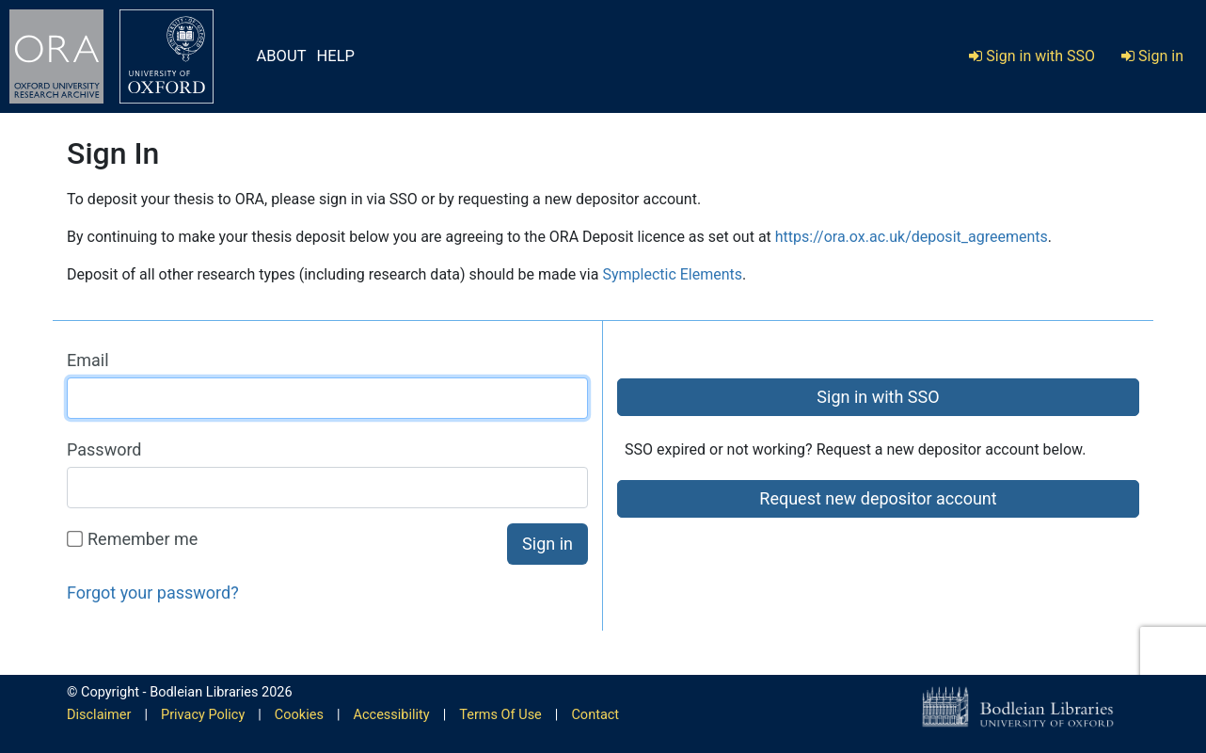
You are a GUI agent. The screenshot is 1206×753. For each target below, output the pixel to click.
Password (104, 449)
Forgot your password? (153, 592)
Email (88, 360)
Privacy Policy (203, 715)
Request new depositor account (877, 498)
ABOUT (282, 56)
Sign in (1152, 56)
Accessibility (392, 715)
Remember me (133, 539)
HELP (336, 56)
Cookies (299, 715)
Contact (595, 715)
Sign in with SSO (1032, 56)
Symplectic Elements (672, 274)
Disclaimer (99, 715)
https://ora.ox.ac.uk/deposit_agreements (911, 237)
